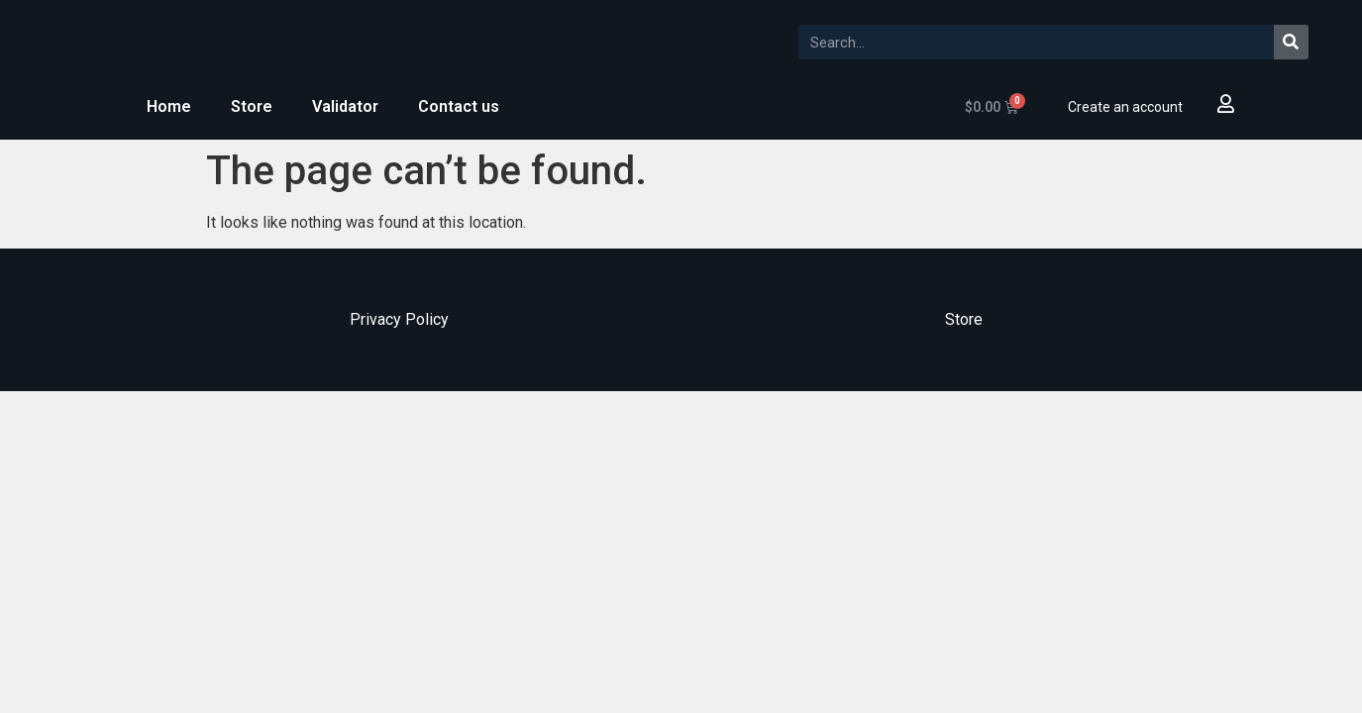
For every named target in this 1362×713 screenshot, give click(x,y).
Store (251, 106)
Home (169, 106)
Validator (345, 106)
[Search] (1291, 42)
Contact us (458, 106)
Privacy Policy (399, 319)
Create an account (1125, 107)
